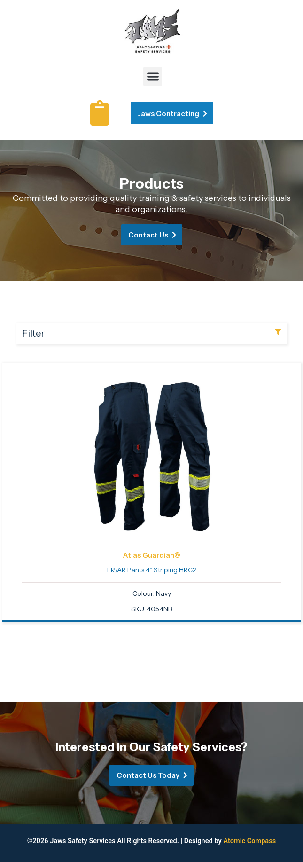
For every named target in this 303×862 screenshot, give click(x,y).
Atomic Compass (249, 841)
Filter (33, 333)
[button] (153, 76)
